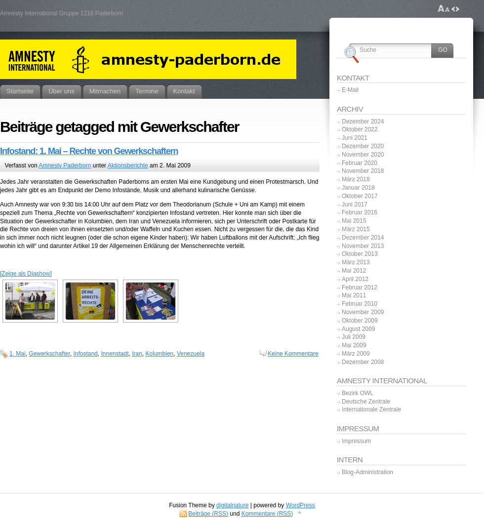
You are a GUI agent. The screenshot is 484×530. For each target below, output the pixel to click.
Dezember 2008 (363, 362)
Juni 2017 (354, 204)
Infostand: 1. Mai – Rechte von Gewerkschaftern (89, 151)
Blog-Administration (367, 472)
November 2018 (363, 170)
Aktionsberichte (128, 165)
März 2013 (356, 262)
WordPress (300, 505)
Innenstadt (114, 353)
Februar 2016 (359, 212)
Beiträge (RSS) (208, 513)
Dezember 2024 (363, 121)
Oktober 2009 (360, 320)
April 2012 (355, 279)
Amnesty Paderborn (65, 165)
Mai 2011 (354, 295)
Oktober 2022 (360, 129)
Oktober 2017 (360, 196)
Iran (137, 353)
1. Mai (17, 353)
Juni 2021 (354, 137)
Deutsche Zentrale (366, 401)
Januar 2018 (358, 187)
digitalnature (232, 505)
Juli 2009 (353, 336)
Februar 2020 (359, 163)
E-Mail (350, 89)
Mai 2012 (354, 270)
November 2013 (363, 246)
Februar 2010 (359, 303)
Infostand (85, 353)
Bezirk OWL (357, 393)
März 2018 (356, 179)
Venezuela (190, 353)
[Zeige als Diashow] (26, 273)
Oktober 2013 (360, 253)
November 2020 (363, 154)
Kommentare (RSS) (267, 513)
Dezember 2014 (363, 237)
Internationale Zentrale (371, 409)
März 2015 (356, 229)
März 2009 (356, 353)
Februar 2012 (359, 287)
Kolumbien (160, 353)
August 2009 (358, 329)
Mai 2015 (354, 220)
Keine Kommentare (293, 353)
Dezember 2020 (363, 146)
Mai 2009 (354, 345)
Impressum (356, 441)
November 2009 (363, 312)
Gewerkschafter (49, 353)
